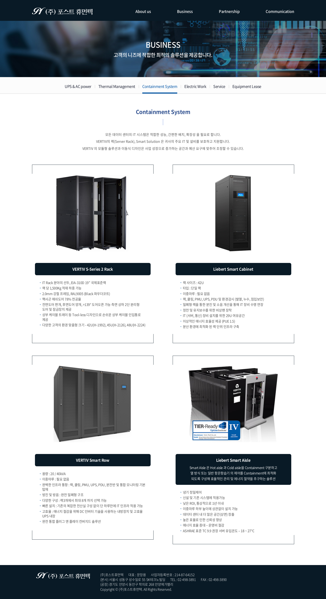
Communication (280, 11)
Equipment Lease (246, 86)
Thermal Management (116, 86)
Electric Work (195, 86)
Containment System (159, 86)
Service (219, 86)
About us (143, 11)
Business (185, 11)
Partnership (229, 11)
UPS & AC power (78, 86)
